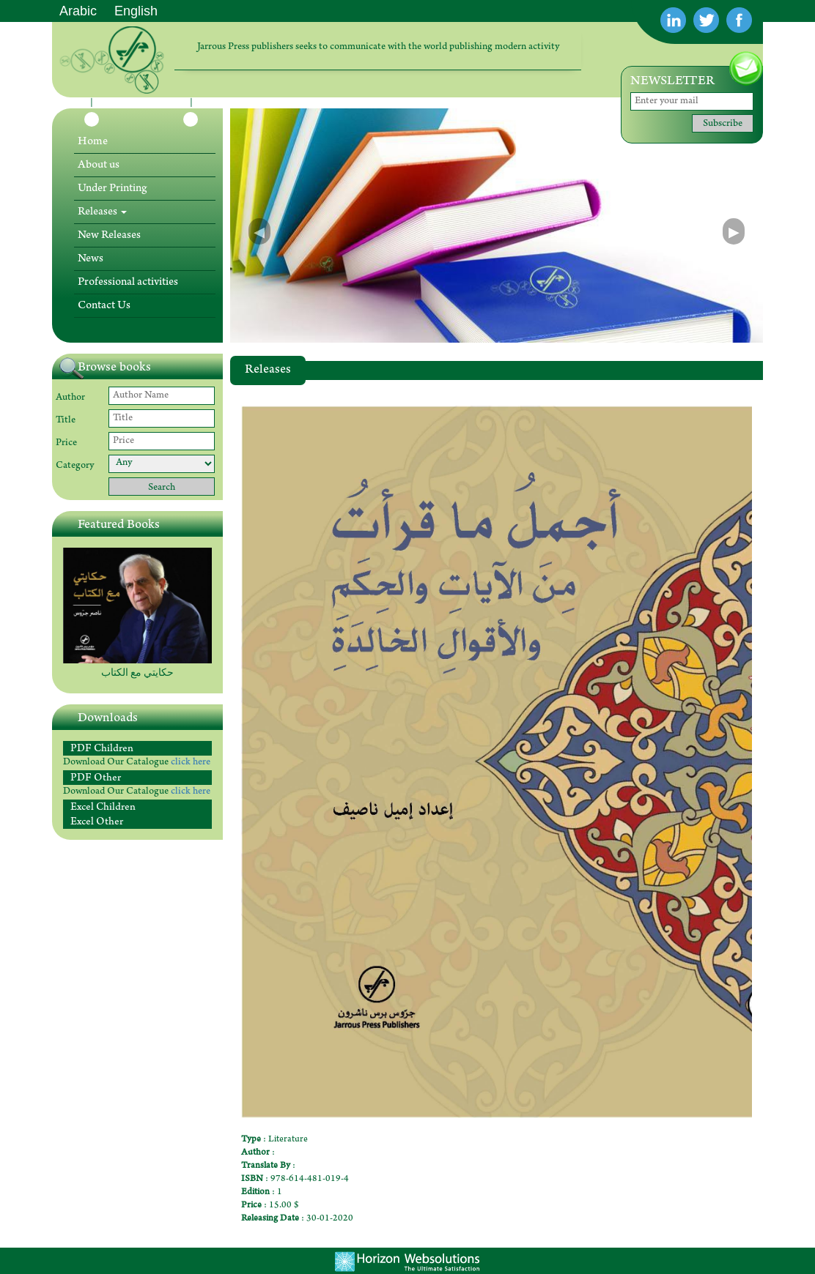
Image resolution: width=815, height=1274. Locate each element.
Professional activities (128, 282)
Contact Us (104, 306)
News (90, 259)
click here (190, 763)
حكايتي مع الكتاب (137, 674)
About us (98, 165)
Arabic (78, 11)
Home (93, 142)
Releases (102, 212)
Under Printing (112, 189)
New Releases (109, 236)
